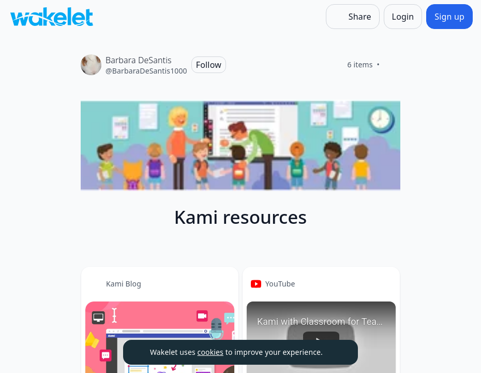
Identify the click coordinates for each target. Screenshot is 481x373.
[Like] (392, 64)
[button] (222, 284)
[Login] (403, 16)
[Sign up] (449, 16)
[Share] (353, 16)
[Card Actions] (222, 283)
